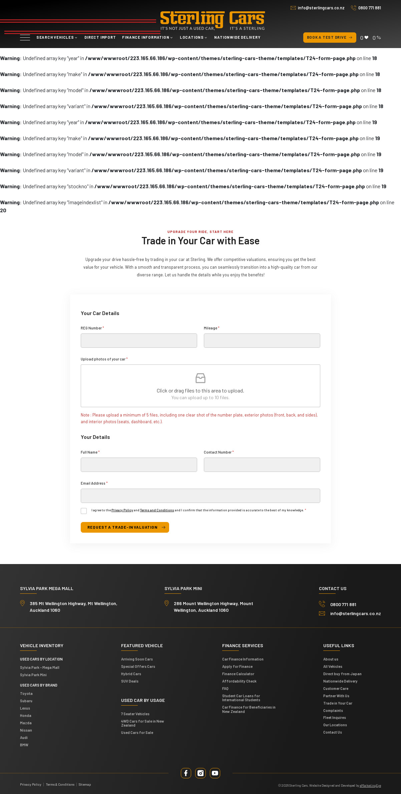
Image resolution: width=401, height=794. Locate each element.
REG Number (92, 328)
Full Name (90, 452)
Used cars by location (41, 658)
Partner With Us (336, 695)
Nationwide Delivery (237, 37)
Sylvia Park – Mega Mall (39, 667)
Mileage (212, 328)
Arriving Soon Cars (137, 658)
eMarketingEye (370, 785)
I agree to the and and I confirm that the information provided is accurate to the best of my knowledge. (198, 510)
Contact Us (332, 731)
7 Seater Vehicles (135, 713)
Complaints (333, 710)
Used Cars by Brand (38, 685)
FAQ (225, 688)
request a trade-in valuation (121, 527)
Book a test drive (330, 37)
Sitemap (85, 784)
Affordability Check (239, 680)
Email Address (94, 483)
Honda (25, 715)
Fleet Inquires (334, 717)
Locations (192, 37)
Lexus (25, 707)
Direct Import (100, 37)
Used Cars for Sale (137, 732)
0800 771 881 (369, 7)
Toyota (26, 693)
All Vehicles (332, 666)
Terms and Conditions (157, 510)
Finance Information (145, 37)
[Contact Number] (262, 465)
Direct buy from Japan (342, 673)
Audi (24, 737)
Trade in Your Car (337, 702)
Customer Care (335, 688)
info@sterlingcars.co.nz (321, 7)
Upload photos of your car (104, 359)
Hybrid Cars (131, 673)
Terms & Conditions (60, 784)
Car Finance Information (243, 658)
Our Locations (335, 724)
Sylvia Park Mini (33, 674)
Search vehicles (55, 37)
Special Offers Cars (138, 666)
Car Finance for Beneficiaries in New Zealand (249, 708)
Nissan (26, 729)
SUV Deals (129, 680)
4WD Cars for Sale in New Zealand (142, 722)
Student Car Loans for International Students (241, 697)
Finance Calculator (238, 673)
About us (330, 658)
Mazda (26, 722)
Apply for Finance (237, 666)
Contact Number (219, 452)
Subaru (26, 700)
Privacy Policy (122, 510)
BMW (24, 744)
